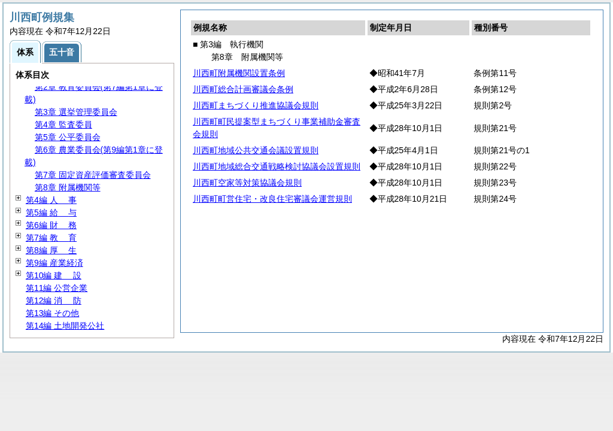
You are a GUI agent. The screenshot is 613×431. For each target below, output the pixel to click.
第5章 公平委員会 (68, 137)
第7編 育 (51, 237)
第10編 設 (53, 275)
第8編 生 (51, 250)
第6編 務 (51, 225)
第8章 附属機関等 (68, 187)
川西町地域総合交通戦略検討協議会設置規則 (276, 166)
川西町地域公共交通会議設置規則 (255, 150)
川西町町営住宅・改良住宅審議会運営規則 (272, 199)
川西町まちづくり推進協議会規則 (255, 105)
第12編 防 (53, 300)
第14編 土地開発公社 (65, 325)
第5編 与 (51, 212)
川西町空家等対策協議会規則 (247, 182)
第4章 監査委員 (63, 124)
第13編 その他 (52, 313)
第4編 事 (51, 200)
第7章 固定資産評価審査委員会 (93, 175)
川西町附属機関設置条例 (239, 73)
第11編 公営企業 (56, 288)
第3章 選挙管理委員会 (76, 112)
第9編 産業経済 (54, 263)
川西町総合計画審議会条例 (243, 89)
